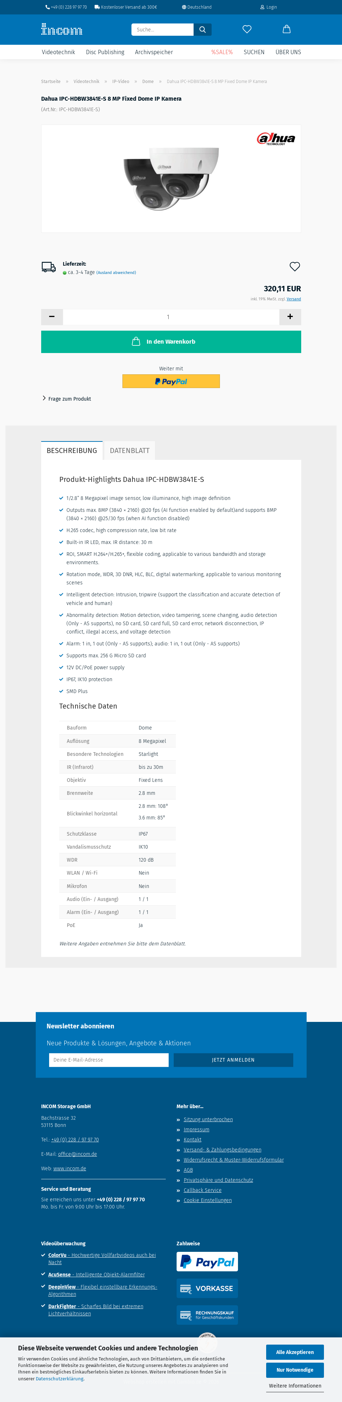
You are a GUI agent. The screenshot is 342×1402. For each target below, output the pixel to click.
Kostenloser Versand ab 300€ (126, 7)
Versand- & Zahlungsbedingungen (222, 1150)
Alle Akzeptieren (295, 1352)
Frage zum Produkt (69, 399)
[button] (287, 29)
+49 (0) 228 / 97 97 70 (75, 1140)
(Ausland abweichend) (116, 272)
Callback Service (203, 1190)
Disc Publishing (105, 52)
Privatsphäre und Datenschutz (218, 1180)
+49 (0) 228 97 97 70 (66, 7)
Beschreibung (72, 450)
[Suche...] (203, 29)
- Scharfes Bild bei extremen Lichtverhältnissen (95, 1310)
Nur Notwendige (295, 1370)
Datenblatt (130, 450)
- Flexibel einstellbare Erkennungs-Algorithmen (102, 1290)
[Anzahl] (171, 317)
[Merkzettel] (247, 29)
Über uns (288, 52)
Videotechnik (58, 52)
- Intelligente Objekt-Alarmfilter (96, 1275)
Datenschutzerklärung (59, 1378)
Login (268, 7)
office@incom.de (77, 1154)
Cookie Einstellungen (208, 1200)
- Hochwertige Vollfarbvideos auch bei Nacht (102, 1259)
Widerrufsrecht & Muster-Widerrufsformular (234, 1160)
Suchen (254, 52)
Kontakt (193, 1140)
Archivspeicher (154, 52)
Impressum (196, 1130)
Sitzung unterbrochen (208, 1119)
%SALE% (222, 52)
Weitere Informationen (295, 1386)
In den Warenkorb (162, 341)
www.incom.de (69, 1169)
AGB (188, 1170)
